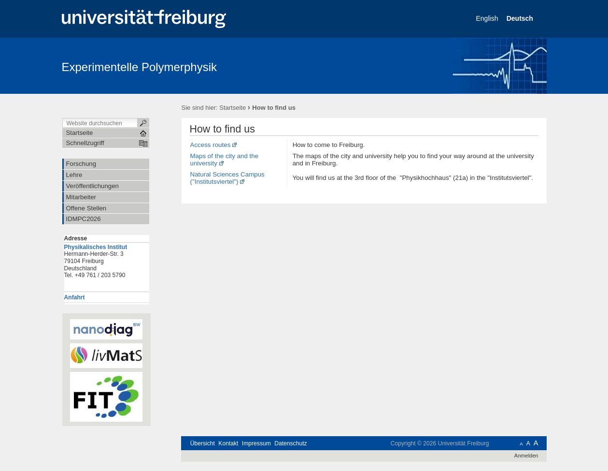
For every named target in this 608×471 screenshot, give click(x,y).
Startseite (232, 107)
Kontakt (228, 443)
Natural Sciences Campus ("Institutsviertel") (227, 178)
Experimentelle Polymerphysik (139, 67)
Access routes (210, 144)
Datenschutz (290, 443)
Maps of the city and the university (224, 159)
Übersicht (202, 443)
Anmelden (526, 455)
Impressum (256, 443)
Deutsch (521, 18)
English (488, 18)
